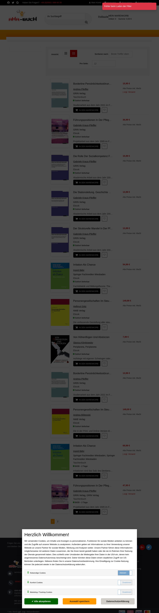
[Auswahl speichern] (79, 601)
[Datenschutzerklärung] (118, 601)
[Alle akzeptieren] (41, 601)
